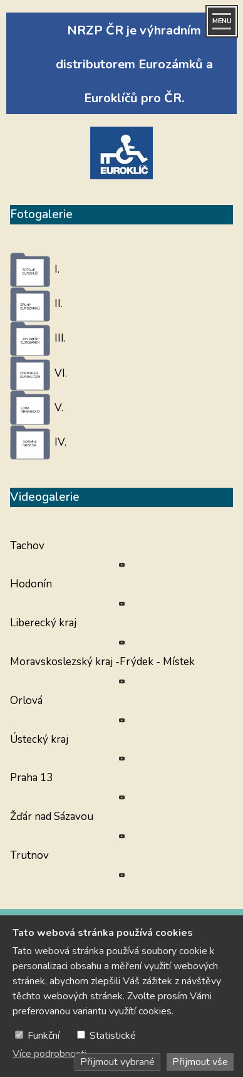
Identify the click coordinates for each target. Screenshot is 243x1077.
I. (56, 269)
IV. (60, 442)
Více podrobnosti (49, 1054)
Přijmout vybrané (117, 1062)
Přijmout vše (200, 1062)
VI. (60, 373)
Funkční (43, 1036)
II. (58, 304)
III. (60, 338)
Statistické (113, 1036)
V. (58, 408)
